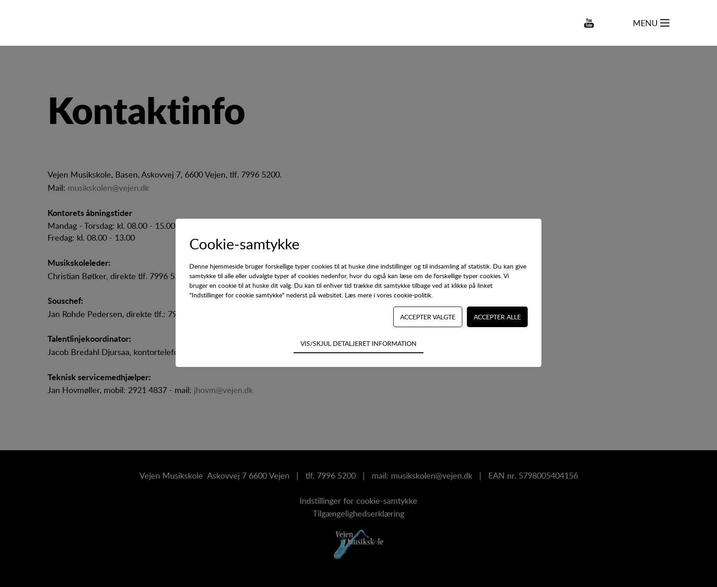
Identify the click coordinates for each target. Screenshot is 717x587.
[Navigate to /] (84, 23)
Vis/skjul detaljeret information (358, 343)
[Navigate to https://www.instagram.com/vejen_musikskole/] (573, 22)
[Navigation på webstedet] (664, 23)
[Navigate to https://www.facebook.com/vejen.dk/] (556, 22)
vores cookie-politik (404, 295)
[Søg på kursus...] (618, 22)
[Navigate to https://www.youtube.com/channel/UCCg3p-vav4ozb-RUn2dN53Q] (588, 22)
